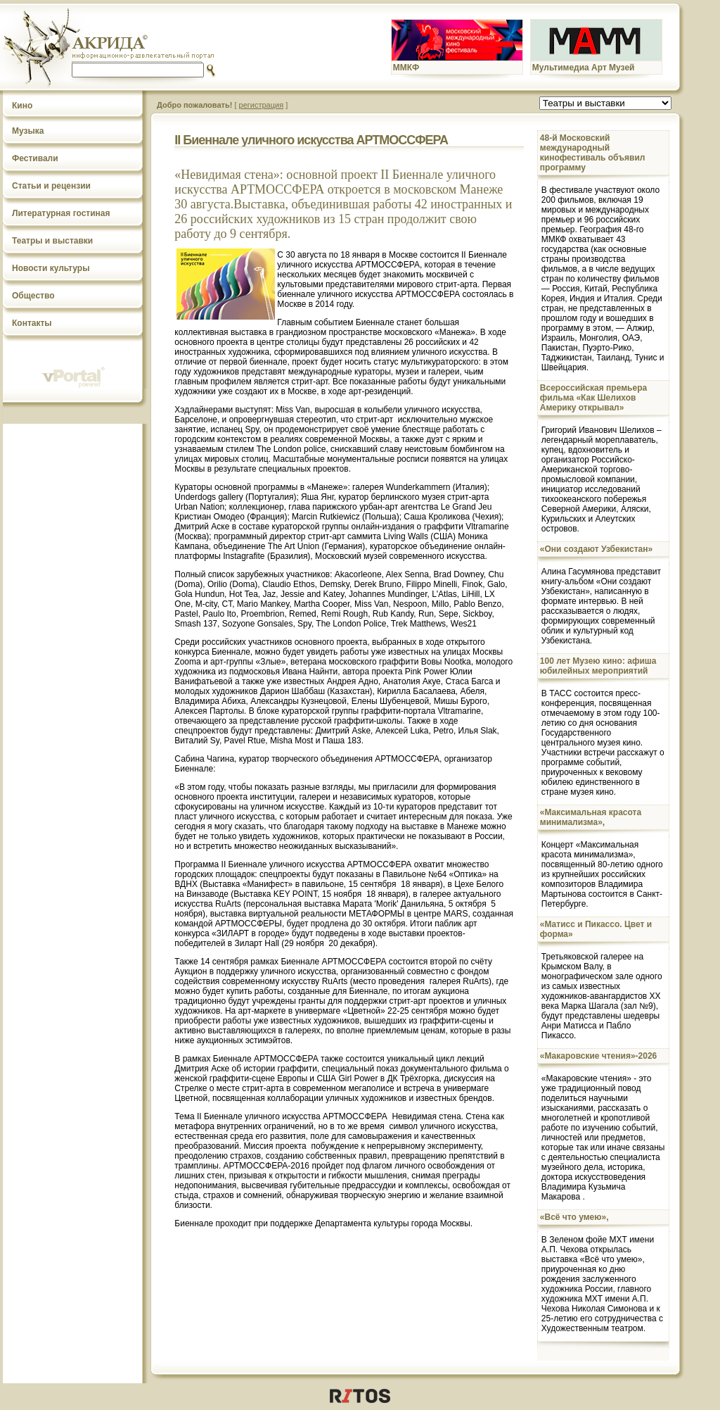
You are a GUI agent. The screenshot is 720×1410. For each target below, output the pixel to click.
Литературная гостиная (61, 213)
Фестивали (35, 158)
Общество (33, 296)
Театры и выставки (52, 241)
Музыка (28, 131)
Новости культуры (50, 268)
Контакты (32, 323)
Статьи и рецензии (51, 186)
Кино (22, 106)
